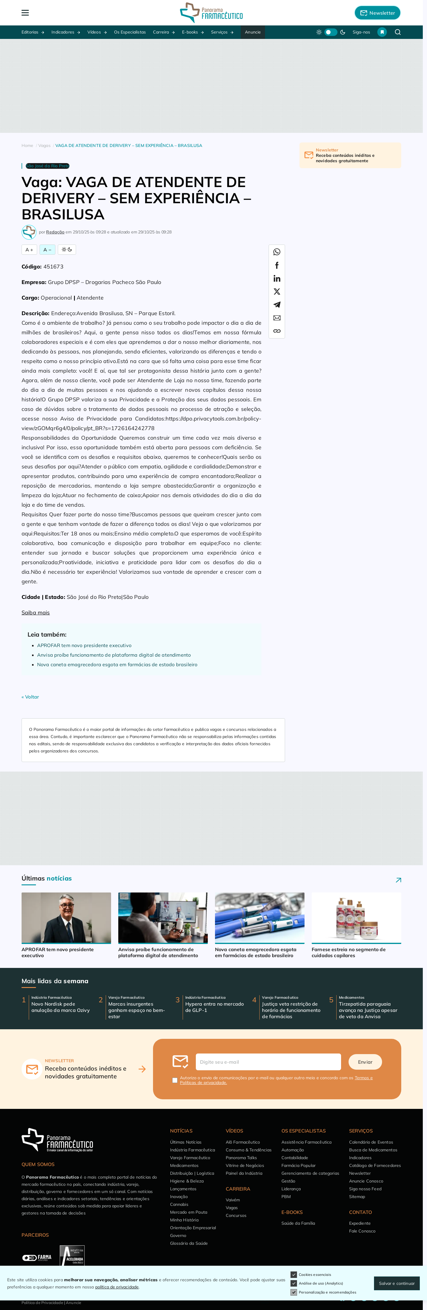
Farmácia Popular (298, 1165)
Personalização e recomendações (323, 1292)
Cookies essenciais (310, 1274)
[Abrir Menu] (60, 12)
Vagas (232, 1207)
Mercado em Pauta (189, 1212)
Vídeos (94, 32)
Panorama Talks (241, 1157)
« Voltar (30, 697)
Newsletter (360, 1173)
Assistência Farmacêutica (306, 1142)
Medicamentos (184, 1165)
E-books (190, 32)
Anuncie (253, 32)
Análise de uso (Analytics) (316, 1283)
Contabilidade (294, 1157)
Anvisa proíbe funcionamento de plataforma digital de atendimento (114, 655)
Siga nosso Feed (365, 1188)
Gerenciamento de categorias (310, 1173)
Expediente (360, 1223)
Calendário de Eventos (371, 1142)
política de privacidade (117, 1287)
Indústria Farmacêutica (192, 1150)
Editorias (30, 32)
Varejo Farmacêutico (190, 1157)
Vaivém (233, 1200)
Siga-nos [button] (361, 32)
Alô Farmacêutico (243, 1142)
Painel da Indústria (244, 1173)
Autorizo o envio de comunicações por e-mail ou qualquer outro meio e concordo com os (276, 1080)
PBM (286, 1196)
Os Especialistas (130, 32)
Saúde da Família (298, 1223)
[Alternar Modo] (67, 250)
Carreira (161, 32)
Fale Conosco (362, 1231)
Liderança (291, 1188)
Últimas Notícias (186, 1142)
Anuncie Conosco (366, 1181)
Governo (178, 1235)
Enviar (365, 1062)
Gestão (288, 1181)
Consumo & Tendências (249, 1150)
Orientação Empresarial (193, 1227)
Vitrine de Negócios (245, 1165)
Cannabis (179, 1204)
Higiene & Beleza (187, 1181)
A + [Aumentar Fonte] (29, 250)
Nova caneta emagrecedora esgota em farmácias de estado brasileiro (117, 664)
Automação (292, 1150)
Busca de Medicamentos (373, 1150)
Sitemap (357, 1196)
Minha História (184, 1220)
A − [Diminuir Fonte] (47, 250)
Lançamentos (183, 1188)
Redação (55, 232)
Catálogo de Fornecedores (375, 1165)
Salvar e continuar (397, 1283)
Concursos (236, 1215)
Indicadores (63, 32)
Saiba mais (36, 612)
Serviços (219, 32)
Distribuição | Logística (192, 1173)
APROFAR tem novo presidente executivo (84, 645)
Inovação (179, 1196)
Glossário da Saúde (189, 1243)
